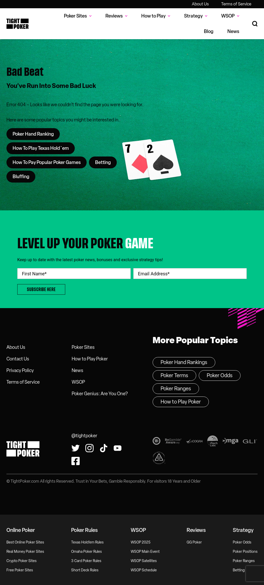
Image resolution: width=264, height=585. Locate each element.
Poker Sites (83, 347)
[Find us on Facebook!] (75, 461)
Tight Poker (17, 24)
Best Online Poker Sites (25, 542)
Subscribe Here (41, 289)
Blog (208, 31)
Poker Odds (220, 375)
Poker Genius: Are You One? (100, 394)
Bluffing (21, 176)
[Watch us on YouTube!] (117, 448)
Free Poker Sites (19, 570)
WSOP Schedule (144, 570)
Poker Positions (245, 551)
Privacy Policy (20, 370)
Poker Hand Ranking (33, 134)
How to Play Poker (90, 359)
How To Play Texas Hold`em (41, 148)
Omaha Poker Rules (86, 551)
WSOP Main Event (145, 551)
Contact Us (17, 359)
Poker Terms (174, 375)
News (233, 31)
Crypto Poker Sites (21, 561)
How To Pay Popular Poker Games (47, 162)
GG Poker (194, 542)
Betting (103, 162)
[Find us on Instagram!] (89, 448)
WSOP (78, 382)
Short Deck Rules (84, 570)
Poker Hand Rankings (184, 362)
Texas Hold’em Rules (87, 542)
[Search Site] (255, 24)
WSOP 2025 (141, 542)
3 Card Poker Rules (86, 561)
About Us (200, 4)
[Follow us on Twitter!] (75, 448)
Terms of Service (236, 4)
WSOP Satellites (144, 561)
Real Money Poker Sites (25, 551)
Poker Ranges (176, 388)
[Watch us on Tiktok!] (104, 448)
